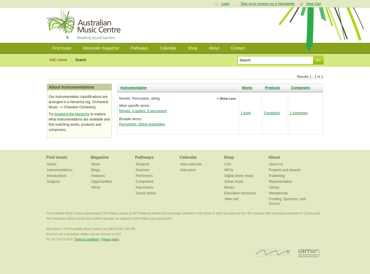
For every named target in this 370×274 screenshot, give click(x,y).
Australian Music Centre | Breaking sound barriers (84, 25)
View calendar (191, 164)
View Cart (313, 4)
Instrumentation (134, 88)
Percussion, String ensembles (142, 124)
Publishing (277, 176)
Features (98, 176)
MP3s (228, 170)
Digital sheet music (239, 176)
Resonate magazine (101, 48)
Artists (51, 164)
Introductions (57, 176)
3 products (272, 113)
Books (229, 187)
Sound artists (146, 193)
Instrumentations (60, 170)
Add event (188, 170)
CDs (227, 164)
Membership (278, 193)
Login (225, 4)
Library (274, 187)
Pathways (139, 48)
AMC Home (58, 60)
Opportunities (101, 182)
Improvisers (144, 187)
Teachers (143, 170)
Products (272, 88)
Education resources (240, 193)
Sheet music (233, 182)
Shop (192, 48)
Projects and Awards (284, 170)
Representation (280, 182)
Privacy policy (110, 239)
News (95, 164)
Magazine (100, 157)
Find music (62, 48)
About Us (276, 164)
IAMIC (309, 253)
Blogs (95, 170)
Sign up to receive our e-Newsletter (267, 4)
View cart (231, 199)
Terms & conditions (87, 239)
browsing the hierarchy (72, 114)
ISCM (273, 253)
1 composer (299, 113)
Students (142, 164)
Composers (300, 88)
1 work (245, 113)
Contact (238, 48)
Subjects (53, 182)
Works (247, 88)
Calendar (168, 48)
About (214, 48)
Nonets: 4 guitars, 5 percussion (143, 111)
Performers (144, 176)
